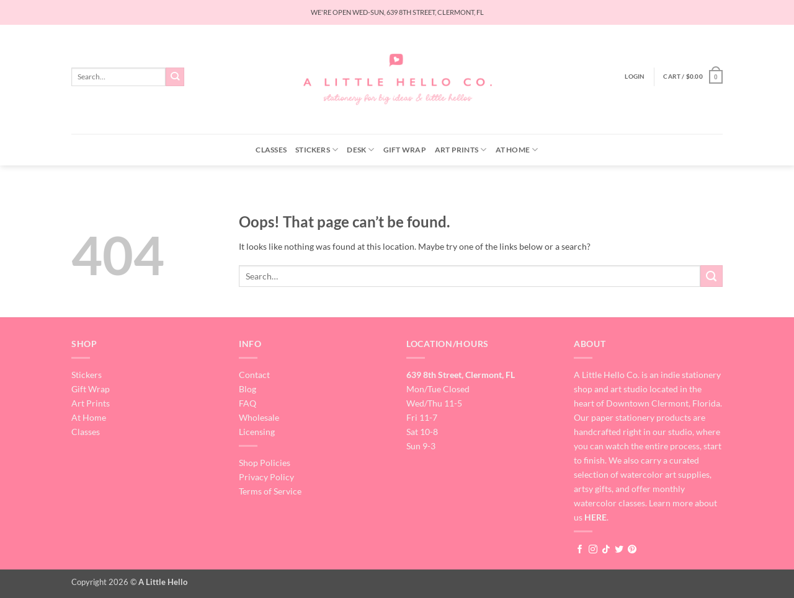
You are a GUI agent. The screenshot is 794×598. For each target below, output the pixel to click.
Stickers (316, 150)
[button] (635, 76)
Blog (247, 389)
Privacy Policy (266, 477)
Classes (271, 150)
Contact (254, 374)
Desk (360, 150)
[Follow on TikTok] (606, 550)
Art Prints (461, 150)
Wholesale (259, 417)
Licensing (257, 431)
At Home (517, 150)
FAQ (247, 403)
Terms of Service (270, 491)
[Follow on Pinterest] (632, 550)
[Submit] (175, 77)
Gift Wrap (404, 150)
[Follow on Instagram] (593, 550)
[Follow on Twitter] (619, 550)
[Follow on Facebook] (580, 550)
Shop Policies (264, 462)
